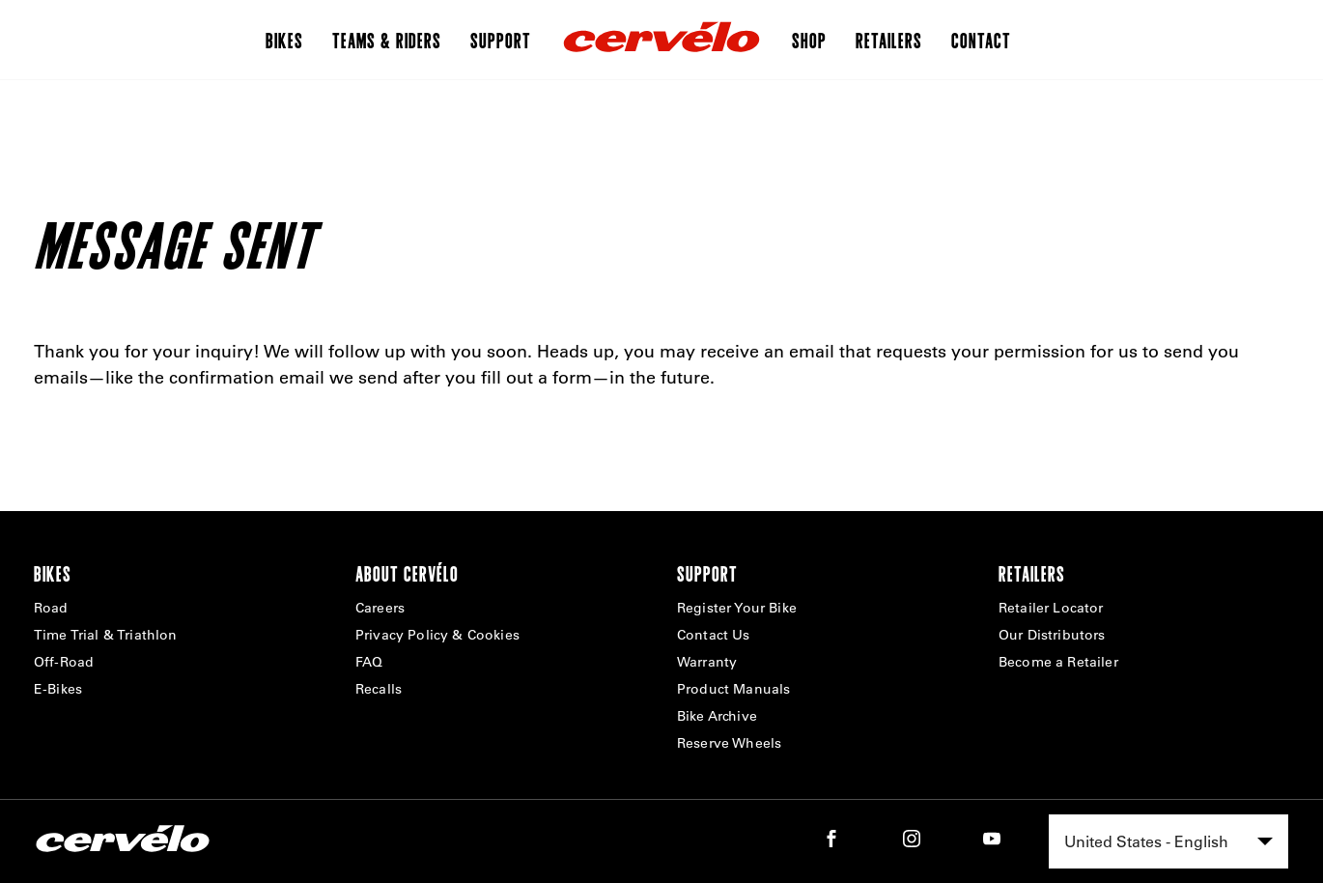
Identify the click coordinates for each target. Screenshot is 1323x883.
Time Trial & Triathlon (106, 634)
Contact (981, 39)
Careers (380, 607)
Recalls (378, 689)
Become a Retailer (1058, 661)
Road (51, 607)
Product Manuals (733, 689)
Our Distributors (1052, 634)
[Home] (661, 39)
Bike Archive (717, 716)
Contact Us (713, 634)
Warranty (707, 661)
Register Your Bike (737, 607)
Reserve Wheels (729, 743)
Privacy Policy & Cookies (437, 634)
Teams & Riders (386, 39)
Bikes (284, 39)
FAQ (368, 661)
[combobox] (1168, 841)
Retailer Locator (1051, 607)
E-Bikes (58, 689)
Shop (809, 39)
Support (500, 39)
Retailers (889, 39)
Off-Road (64, 661)
